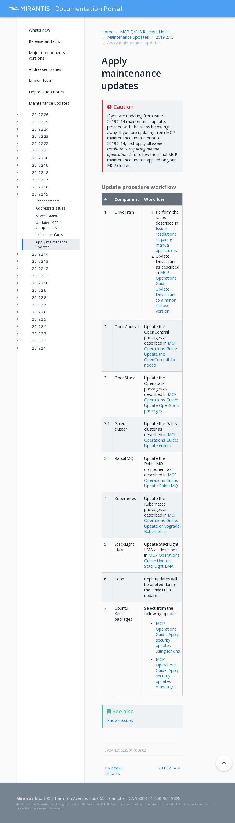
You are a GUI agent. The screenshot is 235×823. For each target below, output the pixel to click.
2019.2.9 (39, 290)
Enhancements (47, 201)
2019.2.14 (169, 768)
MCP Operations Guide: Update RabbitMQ (161, 480)
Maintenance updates (128, 37)
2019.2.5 (39, 319)
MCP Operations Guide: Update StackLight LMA (162, 560)
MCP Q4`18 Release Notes (145, 31)
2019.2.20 (40, 158)
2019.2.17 (40, 179)
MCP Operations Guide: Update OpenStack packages (161, 403)
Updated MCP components (47, 225)
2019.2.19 (40, 165)
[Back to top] (224, 763)
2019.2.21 (40, 150)
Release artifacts (113, 770)
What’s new (39, 30)
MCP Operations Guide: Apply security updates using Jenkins (168, 637)
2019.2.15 (164, 37)
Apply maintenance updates (51, 244)
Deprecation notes (46, 92)
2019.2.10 (40, 283)
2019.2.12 (40, 268)
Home (107, 31)
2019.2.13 (40, 261)
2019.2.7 (39, 304)
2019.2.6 (39, 312)
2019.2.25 (40, 122)
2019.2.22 (40, 143)
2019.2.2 (39, 341)
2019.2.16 (40, 187)
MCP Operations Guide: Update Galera (161, 440)
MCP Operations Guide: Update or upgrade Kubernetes (162, 523)
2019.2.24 (40, 129)
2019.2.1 (39, 348)
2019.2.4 (39, 326)
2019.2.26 (40, 114)
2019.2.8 (39, 297)
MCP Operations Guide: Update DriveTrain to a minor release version (166, 292)
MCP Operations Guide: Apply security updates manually (167, 673)
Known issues (42, 80)
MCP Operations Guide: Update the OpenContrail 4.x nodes (161, 354)
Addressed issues (45, 69)
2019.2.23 (40, 136)
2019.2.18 (40, 172)
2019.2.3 (39, 333)
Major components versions (47, 55)
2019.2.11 (40, 275)
